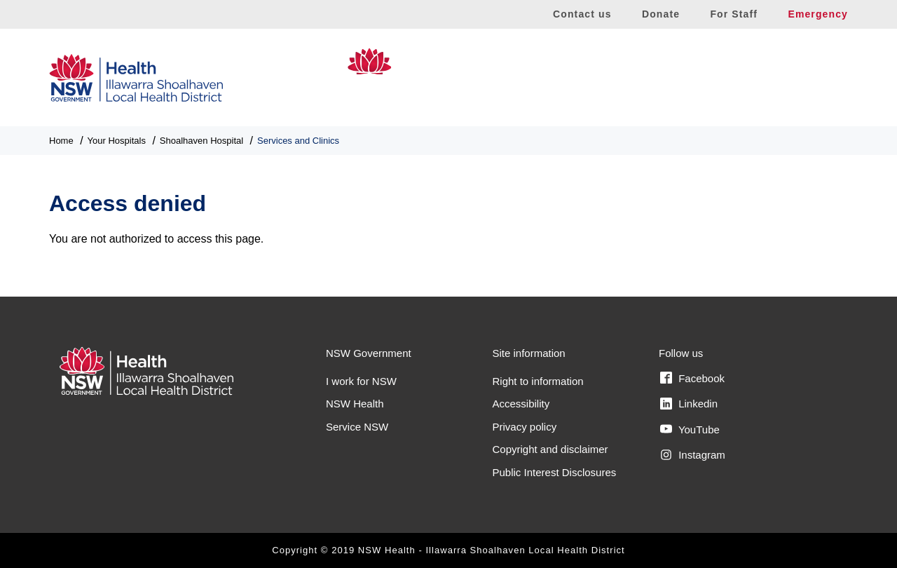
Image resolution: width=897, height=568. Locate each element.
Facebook (692, 378)
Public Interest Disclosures (555, 472)
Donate (661, 14)
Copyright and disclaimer (550, 449)
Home (61, 140)
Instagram (692, 455)
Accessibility (521, 404)
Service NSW (357, 427)
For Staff (734, 14)
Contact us (582, 14)
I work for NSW (361, 381)
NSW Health (355, 404)
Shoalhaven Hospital (751, 77)
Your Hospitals (117, 140)
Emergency (818, 14)
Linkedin (689, 404)
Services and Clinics (298, 140)
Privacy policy (525, 427)
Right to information (538, 381)
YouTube (690, 429)
